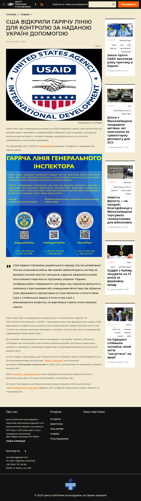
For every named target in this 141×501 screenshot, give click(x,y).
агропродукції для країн (25, 388)
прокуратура (126, 52)
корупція (113, 48)
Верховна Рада (125, 40)
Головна (11, 14)
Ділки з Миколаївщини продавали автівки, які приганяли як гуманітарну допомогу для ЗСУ (119, 130)
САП (121, 45)
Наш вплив (56, 428)
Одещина (127, 329)
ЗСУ (129, 106)
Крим (129, 262)
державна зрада (125, 267)
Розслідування (59, 438)
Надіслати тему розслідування (70, 4)
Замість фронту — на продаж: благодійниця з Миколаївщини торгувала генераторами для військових (119, 210)
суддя (112, 267)
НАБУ (129, 45)
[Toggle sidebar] (3, 4)
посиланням (46, 146)
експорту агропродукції (26, 374)
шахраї (128, 194)
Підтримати (128, 4)
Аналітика (56, 423)
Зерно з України (53, 360)
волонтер (116, 329)
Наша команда (15, 441)
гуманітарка (126, 114)
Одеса (97, 46)
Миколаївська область (122, 110)
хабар (129, 336)
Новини (24, 14)
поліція (117, 332)
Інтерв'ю (55, 419)
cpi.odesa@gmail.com (17, 457)
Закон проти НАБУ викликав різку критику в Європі (120, 60)
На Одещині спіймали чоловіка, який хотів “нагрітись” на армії (119, 348)
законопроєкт (125, 48)
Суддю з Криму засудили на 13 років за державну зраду (119, 277)
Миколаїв (127, 182)
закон (114, 45)
